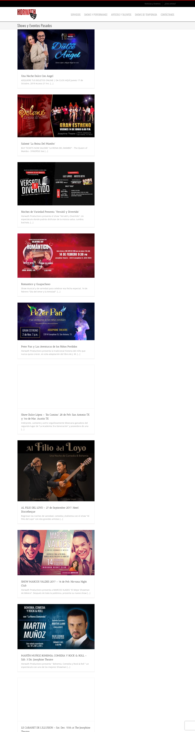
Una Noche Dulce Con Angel (37, 76)
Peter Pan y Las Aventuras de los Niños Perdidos (49, 346)
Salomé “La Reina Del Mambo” (38, 143)
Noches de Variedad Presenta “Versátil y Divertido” (50, 211)
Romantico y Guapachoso (35, 284)
